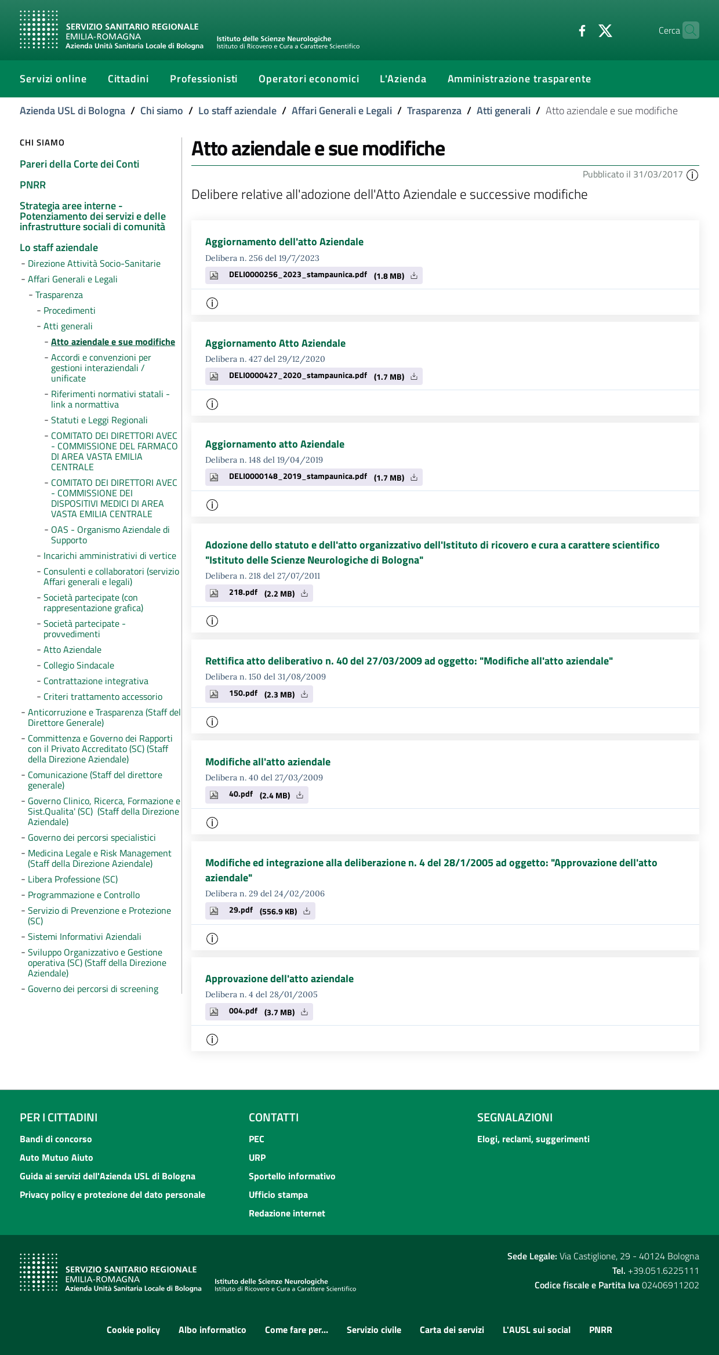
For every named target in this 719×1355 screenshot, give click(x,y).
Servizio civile (374, 1330)
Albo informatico (212, 1330)
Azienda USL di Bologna (72, 110)
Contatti (274, 1117)
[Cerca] (685, 30)
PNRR (600, 1330)
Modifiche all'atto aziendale (268, 761)
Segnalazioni (515, 1117)
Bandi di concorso (56, 1139)
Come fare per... (296, 1330)
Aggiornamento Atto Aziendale (275, 343)
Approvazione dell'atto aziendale (279, 978)
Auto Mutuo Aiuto (56, 1157)
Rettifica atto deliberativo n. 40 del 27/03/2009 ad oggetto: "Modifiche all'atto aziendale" (409, 661)
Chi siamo (161, 110)
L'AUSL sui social (537, 1330)
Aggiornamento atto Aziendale (274, 444)
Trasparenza (434, 110)
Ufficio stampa (278, 1194)
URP (257, 1157)
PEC (256, 1139)
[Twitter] (582, 30)
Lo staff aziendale (237, 110)
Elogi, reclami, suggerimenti (533, 1139)
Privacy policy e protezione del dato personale (112, 1194)
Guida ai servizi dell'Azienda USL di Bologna (107, 1176)
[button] (692, 174)
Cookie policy (133, 1330)
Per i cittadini (58, 1117)
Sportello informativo (292, 1176)
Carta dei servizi (452, 1330)
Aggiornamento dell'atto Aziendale (284, 241)
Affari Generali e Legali (342, 110)
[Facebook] (559, 30)
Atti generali (504, 110)
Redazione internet (287, 1213)
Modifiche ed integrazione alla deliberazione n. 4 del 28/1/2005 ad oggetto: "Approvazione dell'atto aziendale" (431, 870)
